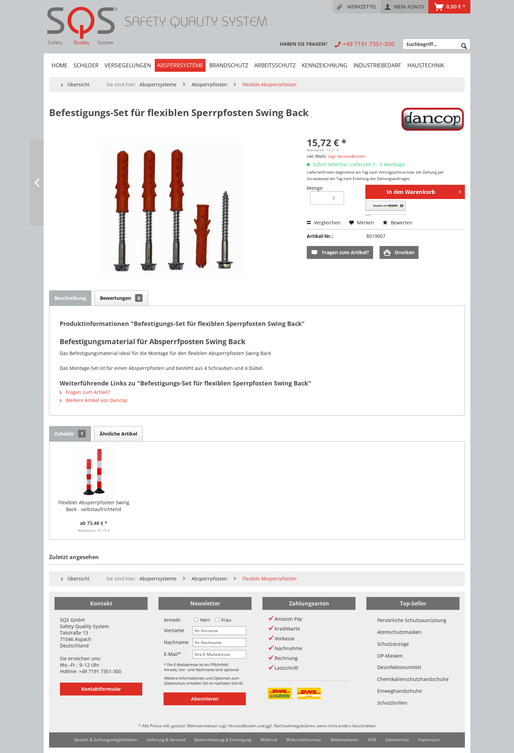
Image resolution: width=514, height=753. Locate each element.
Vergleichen (324, 222)
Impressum (429, 740)
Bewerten (397, 222)
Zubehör (70, 433)
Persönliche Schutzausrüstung (411, 620)
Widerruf (268, 740)
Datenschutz (397, 740)
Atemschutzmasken (399, 632)
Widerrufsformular (303, 740)
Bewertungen (121, 298)
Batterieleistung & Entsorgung (222, 740)
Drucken (399, 252)
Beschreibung (70, 298)
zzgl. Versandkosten (346, 156)
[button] (396, 208)
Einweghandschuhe (399, 691)
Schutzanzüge (393, 644)
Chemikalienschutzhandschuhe (413, 679)
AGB (372, 740)
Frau (223, 620)
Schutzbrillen (392, 703)
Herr (202, 620)
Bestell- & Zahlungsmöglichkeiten (105, 740)
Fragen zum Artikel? (340, 252)
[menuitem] (357, 7)
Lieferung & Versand (166, 740)
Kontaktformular (101, 689)
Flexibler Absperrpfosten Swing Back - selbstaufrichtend (93, 505)
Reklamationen (344, 740)
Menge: (315, 188)
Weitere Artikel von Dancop (93, 400)
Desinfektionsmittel (399, 667)
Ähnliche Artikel (118, 433)
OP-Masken (390, 655)
